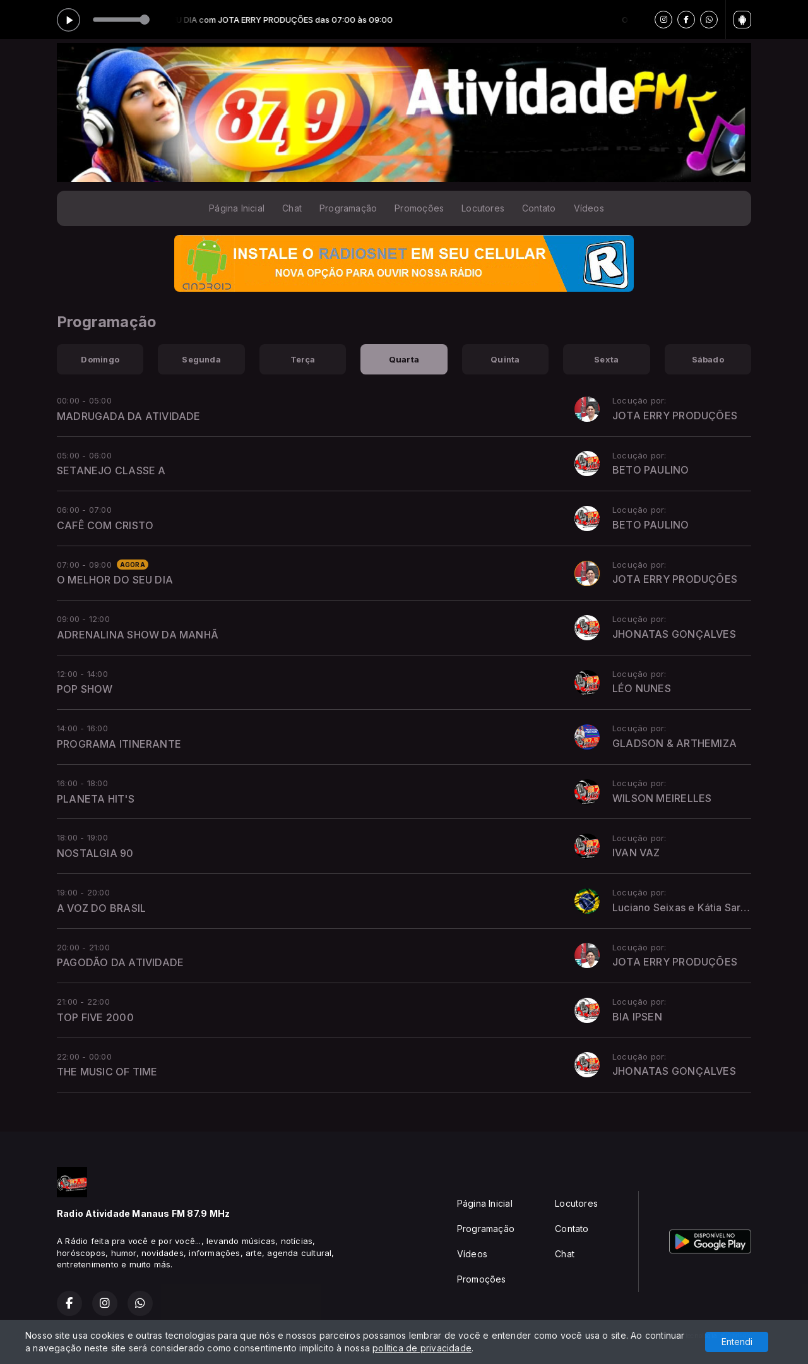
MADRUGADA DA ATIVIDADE (129, 416)
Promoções (419, 208)
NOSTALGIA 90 (95, 853)
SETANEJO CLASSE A (111, 470)
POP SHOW (85, 689)
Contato (539, 208)
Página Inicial (236, 208)
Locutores (482, 208)
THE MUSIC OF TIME (107, 1071)
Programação (348, 208)
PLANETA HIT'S (95, 799)
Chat (292, 208)
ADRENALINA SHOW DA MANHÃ (137, 634)
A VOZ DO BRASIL (101, 908)
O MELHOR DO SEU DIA (115, 579)
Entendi (737, 1341)
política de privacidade (422, 1348)
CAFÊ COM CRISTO (105, 525)
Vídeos (589, 208)
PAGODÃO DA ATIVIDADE (120, 962)
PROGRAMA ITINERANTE (119, 744)
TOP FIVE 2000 (95, 1017)
